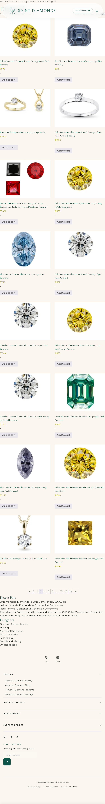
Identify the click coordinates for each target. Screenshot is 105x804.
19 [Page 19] (71, 591)
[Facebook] (11, 737)
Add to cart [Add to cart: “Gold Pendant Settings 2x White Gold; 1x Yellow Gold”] (8, 573)
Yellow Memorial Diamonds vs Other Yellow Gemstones (31, 605)
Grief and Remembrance (14, 624)
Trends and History (11, 641)
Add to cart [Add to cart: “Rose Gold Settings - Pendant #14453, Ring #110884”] (8, 147)
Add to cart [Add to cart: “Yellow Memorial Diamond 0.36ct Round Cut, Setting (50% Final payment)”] (63, 221)
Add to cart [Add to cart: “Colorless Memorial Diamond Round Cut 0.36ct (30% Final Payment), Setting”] (63, 150)
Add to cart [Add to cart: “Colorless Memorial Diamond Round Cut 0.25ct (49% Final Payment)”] (63, 293)
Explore (52, 674)
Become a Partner (69, 787)
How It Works (52, 714)
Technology (6, 638)
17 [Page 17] (61, 591)
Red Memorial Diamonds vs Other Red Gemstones (29, 608)
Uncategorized (8, 644)
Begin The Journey (52, 702)
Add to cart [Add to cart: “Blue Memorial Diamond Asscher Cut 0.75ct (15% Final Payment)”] (63, 79)
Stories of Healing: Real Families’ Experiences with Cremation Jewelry (39, 615)
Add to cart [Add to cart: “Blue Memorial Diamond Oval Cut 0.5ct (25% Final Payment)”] (8, 293)
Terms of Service (51, 787)
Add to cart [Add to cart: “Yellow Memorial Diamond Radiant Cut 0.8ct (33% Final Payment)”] (63, 577)
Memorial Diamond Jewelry (18, 680)
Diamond (42, 1)
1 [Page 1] (33, 591)
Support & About (52, 725)
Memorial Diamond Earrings (19, 694)
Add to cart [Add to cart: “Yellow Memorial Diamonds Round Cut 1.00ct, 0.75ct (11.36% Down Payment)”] (63, 364)
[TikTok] (17, 737)
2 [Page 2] (37, 591)
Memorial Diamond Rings (17, 685)
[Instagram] (4, 737)
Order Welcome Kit (83, 11)
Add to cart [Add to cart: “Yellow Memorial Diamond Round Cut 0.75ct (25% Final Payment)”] (8, 79)
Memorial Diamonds (11, 631)
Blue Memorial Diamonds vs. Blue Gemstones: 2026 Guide (33, 601)
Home (3, 1)
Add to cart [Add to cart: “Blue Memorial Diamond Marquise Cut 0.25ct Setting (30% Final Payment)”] (8, 506)
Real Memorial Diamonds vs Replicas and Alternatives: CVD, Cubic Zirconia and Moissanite (51, 612)
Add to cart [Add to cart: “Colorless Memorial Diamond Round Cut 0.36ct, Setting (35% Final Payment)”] (8, 435)
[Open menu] (97, 10)
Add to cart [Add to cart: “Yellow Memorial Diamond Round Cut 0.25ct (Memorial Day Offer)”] (63, 506)
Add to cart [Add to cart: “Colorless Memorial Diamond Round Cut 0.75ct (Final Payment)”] (8, 364)
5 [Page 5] (48, 591)
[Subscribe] (7, 761)
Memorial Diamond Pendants (19, 689)
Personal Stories (9, 634)
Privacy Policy (34, 787)
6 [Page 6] (52, 591)
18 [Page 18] (66, 591)
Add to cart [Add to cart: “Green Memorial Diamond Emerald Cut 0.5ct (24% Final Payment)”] (63, 435)
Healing (4, 627)
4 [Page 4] (45, 591)
